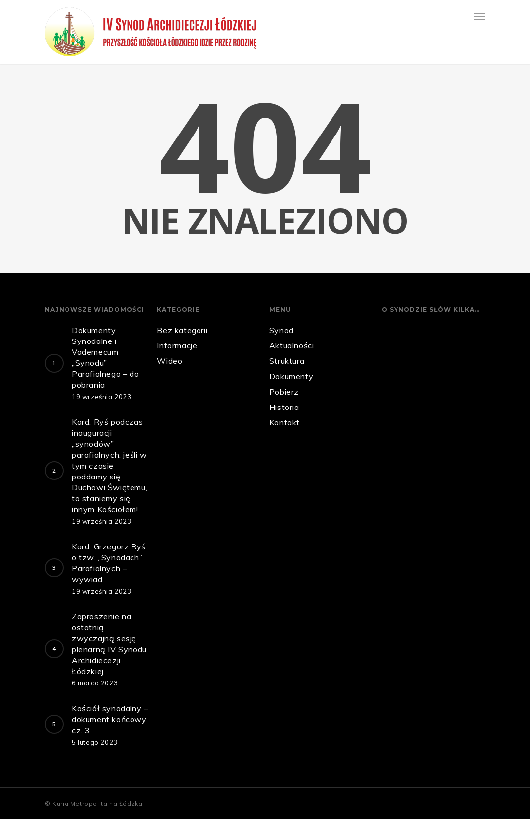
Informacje (177, 345)
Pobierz (284, 392)
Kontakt (284, 422)
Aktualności (291, 345)
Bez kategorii (182, 330)
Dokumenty (291, 376)
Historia (284, 407)
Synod (281, 330)
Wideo (169, 361)
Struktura (286, 361)
